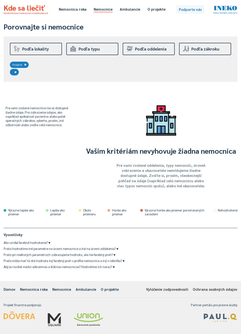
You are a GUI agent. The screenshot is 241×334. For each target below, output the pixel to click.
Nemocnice (103, 9)
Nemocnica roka (73, 9)
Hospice (19, 64)
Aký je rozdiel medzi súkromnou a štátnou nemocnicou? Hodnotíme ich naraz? (59, 267)
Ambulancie (130, 9)
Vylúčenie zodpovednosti (167, 289)
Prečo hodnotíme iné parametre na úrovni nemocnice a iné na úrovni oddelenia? (61, 249)
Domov (9, 289)
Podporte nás (190, 9)
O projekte (156, 9)
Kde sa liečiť (26, 9)
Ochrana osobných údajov (215, 289)
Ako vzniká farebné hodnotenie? (27, 242)
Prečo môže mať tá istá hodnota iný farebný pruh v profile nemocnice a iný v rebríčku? (64, 261)
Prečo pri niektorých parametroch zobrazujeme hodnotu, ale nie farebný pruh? (59, 255)
